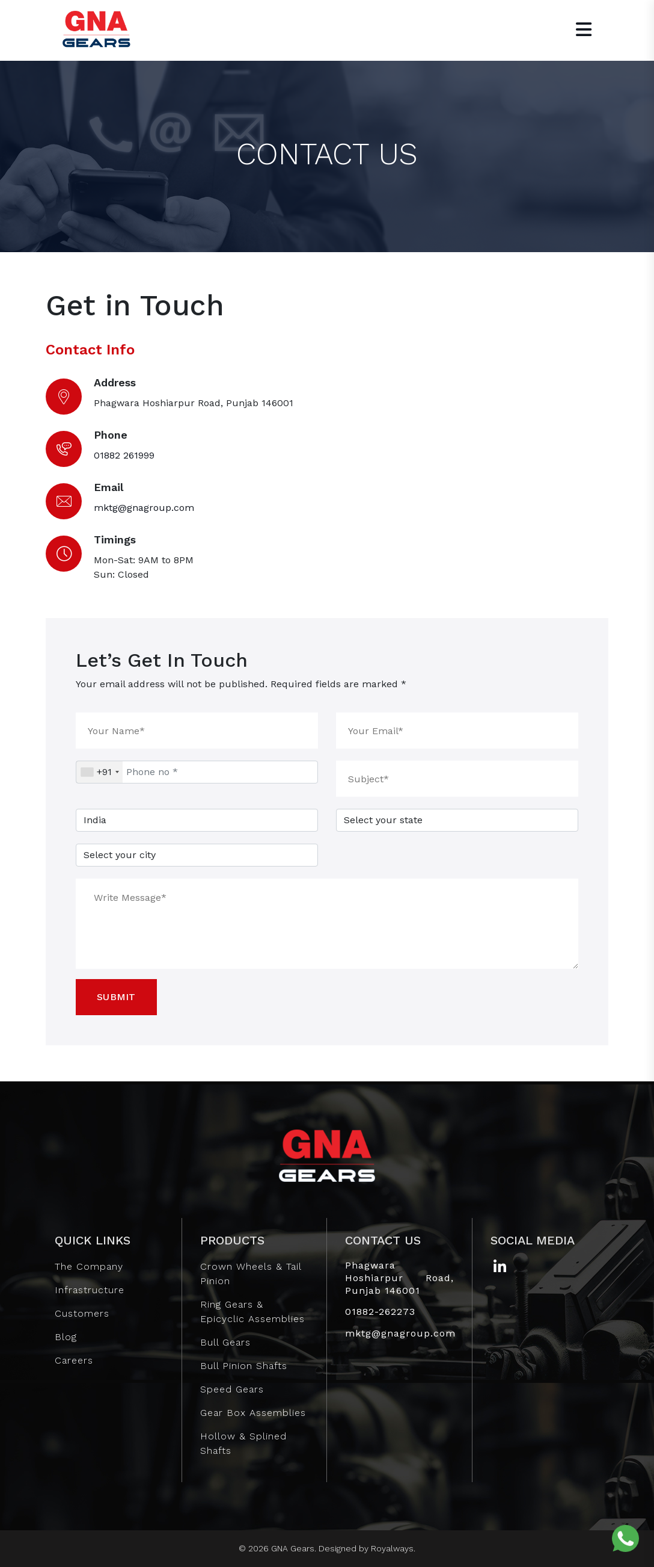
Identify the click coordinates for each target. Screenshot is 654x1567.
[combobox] (99, 772)
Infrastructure (89, 1290)
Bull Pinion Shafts (243, 1365)
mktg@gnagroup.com (144, 507)
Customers (82, 1313)
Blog (66, 1337)
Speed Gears (232, 1389)
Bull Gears (225, 1342)
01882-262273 (380, 1311)
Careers (74, 1360)
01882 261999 (124, 455)
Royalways (392, 1548)
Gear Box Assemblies (253, 1412)
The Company (89, 1266)
